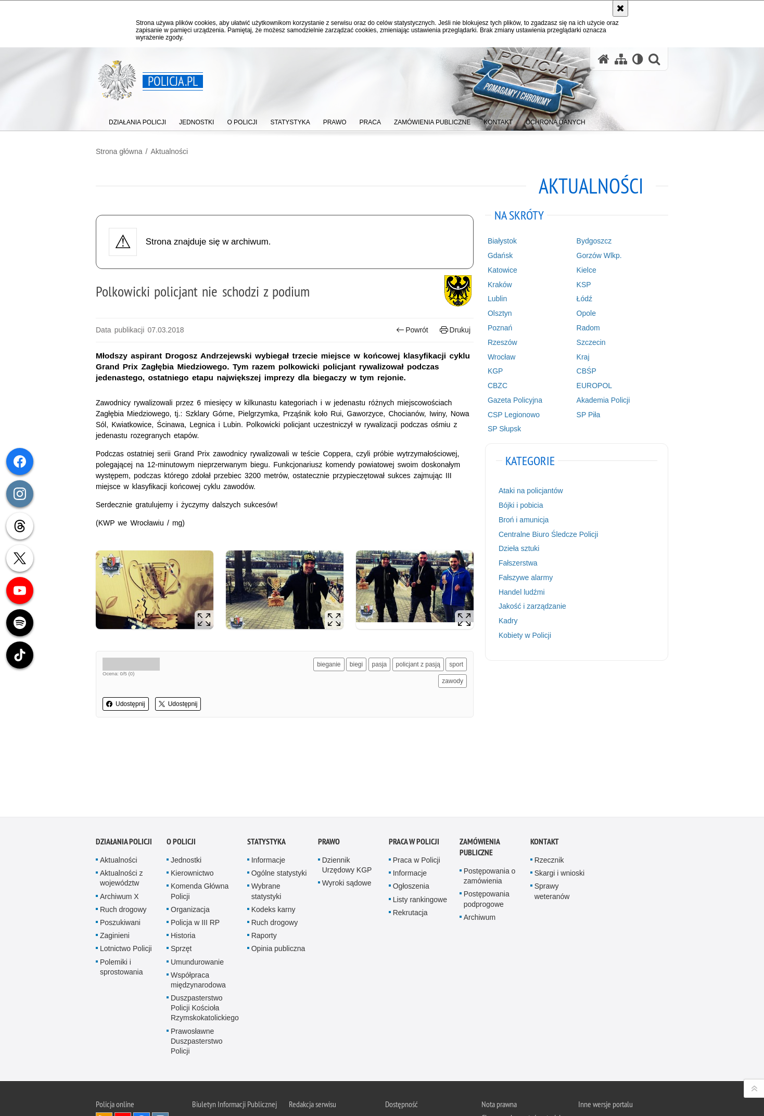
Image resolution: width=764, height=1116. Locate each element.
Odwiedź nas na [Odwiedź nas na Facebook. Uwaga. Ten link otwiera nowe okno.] (141, 1052)
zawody (452, 681)
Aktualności (169, 151)
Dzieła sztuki (519, 548)
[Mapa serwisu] (621, 59)
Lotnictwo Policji (126, 880)
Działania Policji (124, 773)
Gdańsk (500, 255)
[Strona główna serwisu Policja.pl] (603, 59)
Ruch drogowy (123, 841)
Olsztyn (500, 313)
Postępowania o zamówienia (490, 808)
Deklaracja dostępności (417, 1053)
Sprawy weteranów (552, 823)
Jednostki (186, 792)
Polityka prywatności (510, 1089)
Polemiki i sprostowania (121, 899)
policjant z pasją (418, 664)
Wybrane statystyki (266, 823)
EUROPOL (594, 385)
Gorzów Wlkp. (599, 255)
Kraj (583, 357)
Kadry (508, 621)
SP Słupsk (504, 429)
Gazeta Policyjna (515, 400)
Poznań (500, 328)
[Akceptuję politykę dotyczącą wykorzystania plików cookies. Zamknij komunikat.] (620, 8)
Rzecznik (549, 792)
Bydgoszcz (594, 241)
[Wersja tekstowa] (637, 59)
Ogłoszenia (411, 818)
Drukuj (455, 330)
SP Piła (589, 415)
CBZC (497, 385)
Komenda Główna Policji (199, 823)
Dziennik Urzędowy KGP (347, 797)
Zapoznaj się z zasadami (514, 1074)
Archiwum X (119, 828)
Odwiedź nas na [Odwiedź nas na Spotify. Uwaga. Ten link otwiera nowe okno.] (160, 1071)
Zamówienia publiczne (480, 779)
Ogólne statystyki (279, 805)
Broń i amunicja (524, 520)
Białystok (502, 241)
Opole (586, 313)
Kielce (586, 270)
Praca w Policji (414, 773)
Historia (183, 867)
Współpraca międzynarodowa (198, 912)
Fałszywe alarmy (526, 577)
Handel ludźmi (522, 592)
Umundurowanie (197, 894)
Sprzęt (181, 880)
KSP (584, 284)
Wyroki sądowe (347, 815)
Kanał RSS (104, 1052)
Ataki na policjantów (531, 490)
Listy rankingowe (420, 831)
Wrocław (501, 357)
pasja (379, 664)
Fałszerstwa (518, 563)
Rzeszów (502, 342)
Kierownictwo (192, 805)
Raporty (264, 867)
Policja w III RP (195, 854)
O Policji (181, 773)
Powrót (412, 330)
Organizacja (190, 841)
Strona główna (119, 151)
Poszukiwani (120, 854)
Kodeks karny (273, 841)
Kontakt (544, 773)
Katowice (502, 270)
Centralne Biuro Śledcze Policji (548, 534)
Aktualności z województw (121, 810)
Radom (588, 328)
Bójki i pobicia (521, 505)
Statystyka (266, 773)
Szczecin (591, 342)
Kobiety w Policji (525, 635)
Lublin (497, 298)
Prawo (329, 773)
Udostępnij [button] (125, 704)
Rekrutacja (410, 844)
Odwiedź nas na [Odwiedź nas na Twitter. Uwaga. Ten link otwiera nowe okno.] (122, 1071)
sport (456, 664)
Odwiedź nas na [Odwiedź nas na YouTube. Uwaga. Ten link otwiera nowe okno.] (122, 1052)
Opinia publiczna (278, 880)
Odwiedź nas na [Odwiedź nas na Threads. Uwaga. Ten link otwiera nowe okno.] (104, 1071)
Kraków (500, 284)
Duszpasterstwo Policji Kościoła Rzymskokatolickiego (205, 940)
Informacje (268, 792)
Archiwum (479, 849)
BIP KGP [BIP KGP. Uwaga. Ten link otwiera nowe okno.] (232, 1054)
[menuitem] (137, 120)
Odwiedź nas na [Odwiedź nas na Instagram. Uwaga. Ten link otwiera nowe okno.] (160, 1052)
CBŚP (586, 371)
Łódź (584, 298)
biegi (356, 664)
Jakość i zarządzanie (532, 606)
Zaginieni (115, 867)
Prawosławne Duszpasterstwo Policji (197, 973)
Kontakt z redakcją (314, 1053)
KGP (495, 371)
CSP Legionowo (514, 415)
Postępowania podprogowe (487, 831)
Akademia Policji (603, 400)
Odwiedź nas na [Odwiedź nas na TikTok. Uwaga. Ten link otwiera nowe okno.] (141, 1071)
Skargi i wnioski (559, 805)
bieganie (328, 664)
